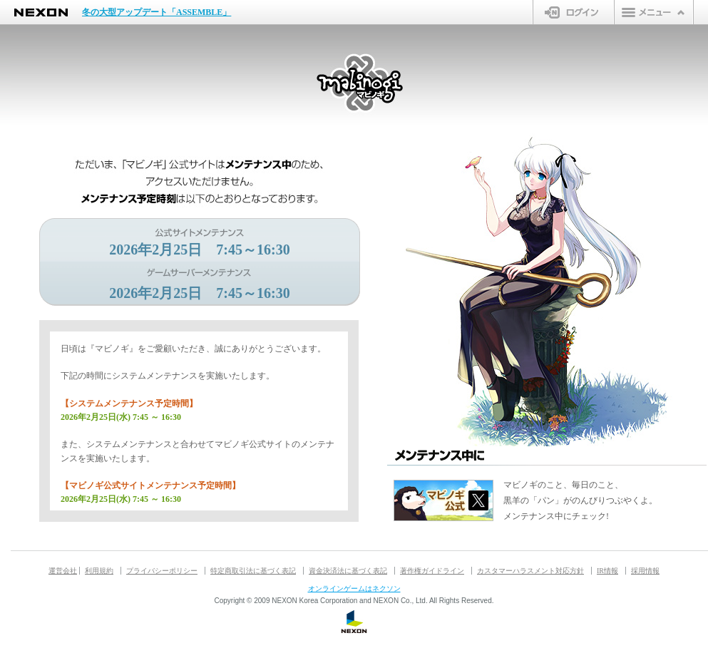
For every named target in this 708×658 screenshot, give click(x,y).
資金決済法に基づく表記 (348, 571)
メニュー (654, 12)
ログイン (573, 12)
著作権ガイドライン (432, 571)
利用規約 (99, 571)
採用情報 (645, 571)
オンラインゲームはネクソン (354, 588)
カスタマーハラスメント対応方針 (530, 571)
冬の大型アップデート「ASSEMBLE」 (156, 12)
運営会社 (62, 571)
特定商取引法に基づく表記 (253, 571)
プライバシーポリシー (161, 571)
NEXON (41, 12)
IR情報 (607, 571)
